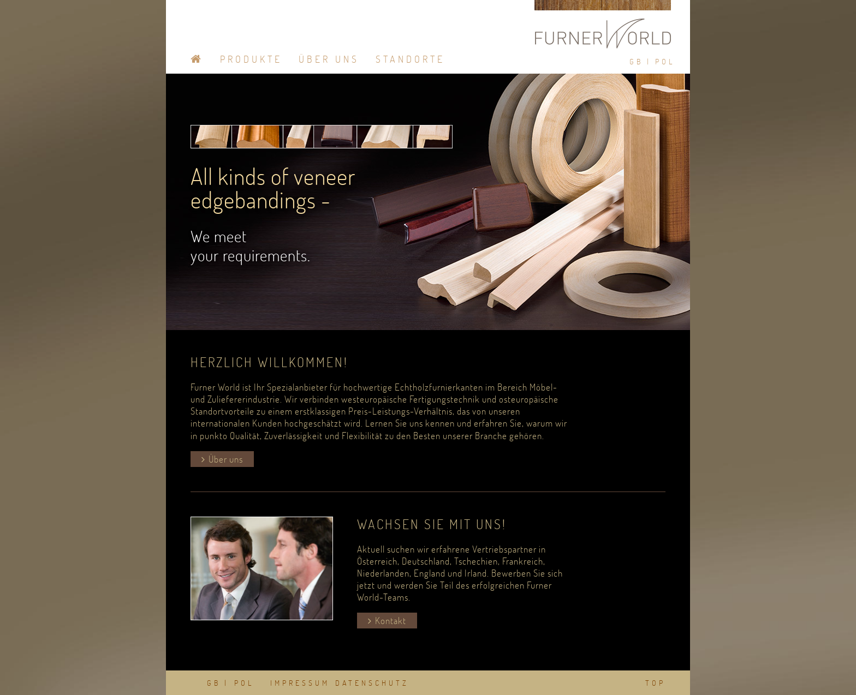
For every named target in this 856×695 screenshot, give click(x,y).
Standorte (410, 59)
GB (636, 62)
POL (665, 62)
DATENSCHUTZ (372, 683)
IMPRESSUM (300, 683)
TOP (655, 683)
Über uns (226, 459)
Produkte (251, 59)
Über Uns (329, 59)
